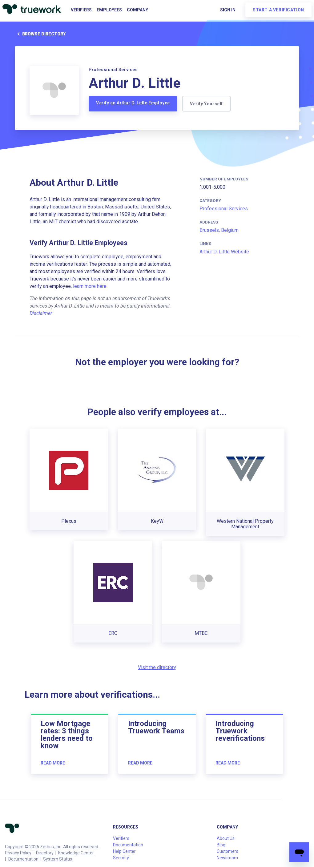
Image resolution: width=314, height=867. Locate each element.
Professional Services (223, 209)
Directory (45, 852)
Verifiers (81, 9)
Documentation (23, 859)
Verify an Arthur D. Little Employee (133, 102)
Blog (221, 844)
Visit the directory (157, 667)
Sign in (228, 9)
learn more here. (90, 286)
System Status (57, 859)
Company (137, 9)
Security (121, 857)
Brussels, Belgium (219, 230)
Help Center (124, 851)
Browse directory (40, 33)
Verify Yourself (206, 103)
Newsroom (227, 857)
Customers (227, 851)
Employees (109, 9)
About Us (226, 838)
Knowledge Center (76, 852)
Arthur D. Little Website (224, 252)
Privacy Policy (18, 852)
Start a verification (278, 9)
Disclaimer (41, 313)
